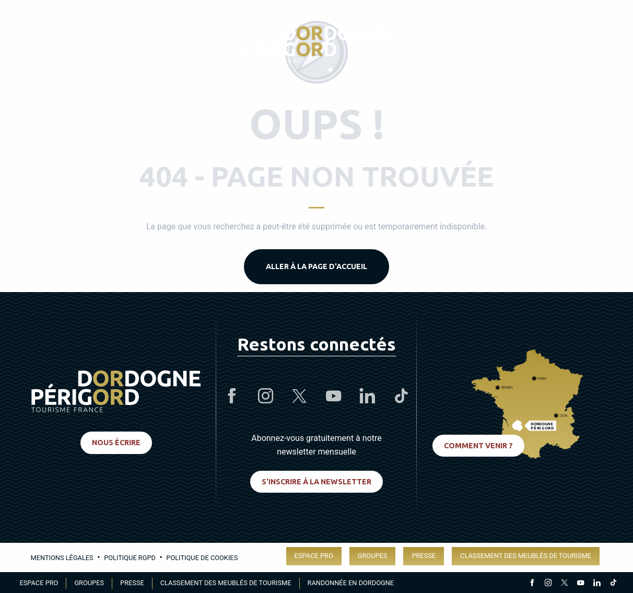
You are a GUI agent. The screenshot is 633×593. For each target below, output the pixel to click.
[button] (603, 44)
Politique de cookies (202, 558)
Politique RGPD (130, 558)
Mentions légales (62, 558)
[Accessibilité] (503, 45)
